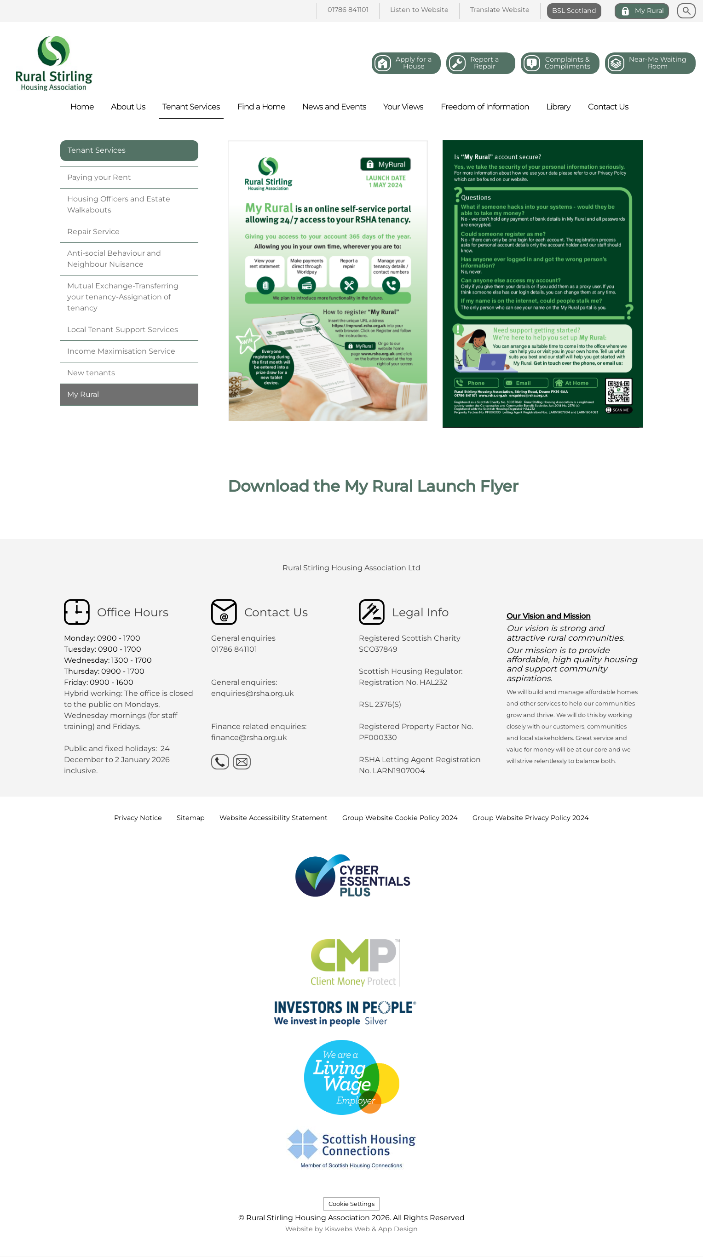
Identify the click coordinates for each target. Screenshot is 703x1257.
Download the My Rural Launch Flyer (373, 486)
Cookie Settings (351, 1203)
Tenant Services (97, 150)
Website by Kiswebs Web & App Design (351, 1229)
